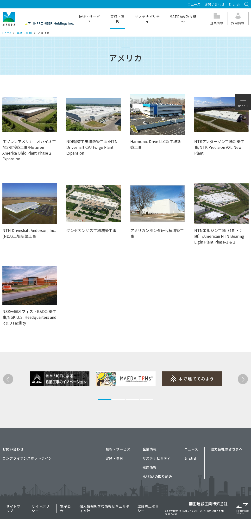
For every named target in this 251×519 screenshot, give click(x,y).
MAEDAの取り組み (182, 18)
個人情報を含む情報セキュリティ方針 (104, 508)
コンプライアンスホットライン (27, 458)
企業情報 (150, 449)
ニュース (194, 4)
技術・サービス (89, 18)
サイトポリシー (41, 508)
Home (6, 33)
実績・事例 (117, 18)
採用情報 (150, 467)
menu (243, 103)
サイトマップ (13, 508)
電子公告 (65, 508)
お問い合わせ (215, 4)
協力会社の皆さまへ (227, 449)
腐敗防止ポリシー (148, 508)
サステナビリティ (147, 18)
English (234, 4)
